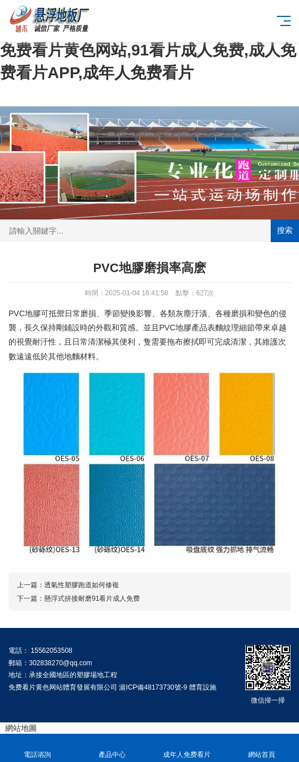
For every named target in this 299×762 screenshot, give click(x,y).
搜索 (285, 230)
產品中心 (112, 748)
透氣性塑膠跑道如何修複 (81, 585)
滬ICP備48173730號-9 (153, 687)
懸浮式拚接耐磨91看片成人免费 (92, 598)
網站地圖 (21, 728)
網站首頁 (261, 748)
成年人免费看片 (187, 748)
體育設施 (202, 687)
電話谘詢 (37, 748)
